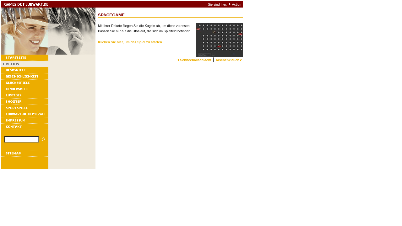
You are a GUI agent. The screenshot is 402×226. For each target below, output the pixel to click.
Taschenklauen (229, 60)
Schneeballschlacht (193, 60)
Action (236, 4)
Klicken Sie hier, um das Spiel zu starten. (130, 42)
